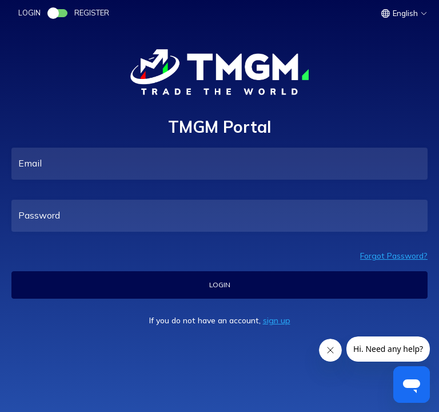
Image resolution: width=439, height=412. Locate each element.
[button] (406, 13)
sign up (276, 320)
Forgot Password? (394, 256)
